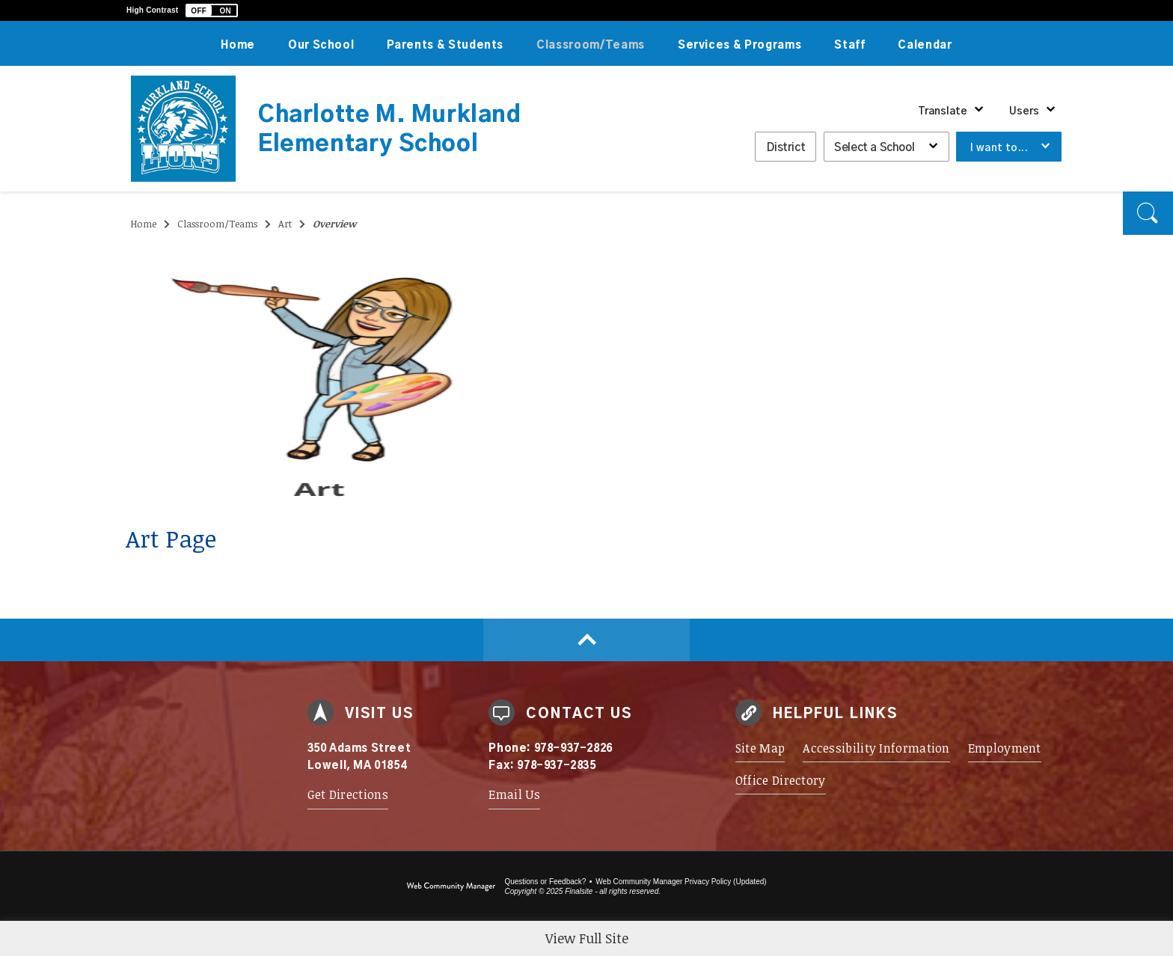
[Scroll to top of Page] (586, 640)
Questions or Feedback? (545, 881)
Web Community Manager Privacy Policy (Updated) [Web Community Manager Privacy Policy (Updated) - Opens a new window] (680, 881)
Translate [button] (942, 111)
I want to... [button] (999, 148)
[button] (212, 10)
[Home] (238, 43)
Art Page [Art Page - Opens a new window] (171, 538)
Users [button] (1024, 111)
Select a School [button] (874, 147)
